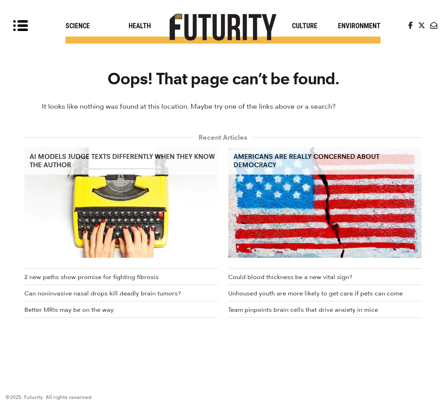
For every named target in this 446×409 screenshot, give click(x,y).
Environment (359, 26)
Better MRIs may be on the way (69, 309)
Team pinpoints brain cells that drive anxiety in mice (303, 309)
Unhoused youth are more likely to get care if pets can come (315, 293)
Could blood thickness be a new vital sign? (290, 276)
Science (78, 26)
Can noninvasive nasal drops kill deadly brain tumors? (102, 293)
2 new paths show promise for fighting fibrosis (91, 276)
